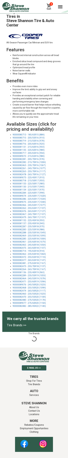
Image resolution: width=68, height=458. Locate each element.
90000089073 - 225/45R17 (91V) (29, 177)
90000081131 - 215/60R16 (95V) (29, 147)
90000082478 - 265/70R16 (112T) (29, 174)
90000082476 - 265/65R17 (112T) (29, 211)
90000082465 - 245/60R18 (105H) (29, 245)
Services (34, 395)
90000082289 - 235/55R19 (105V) (29, 275)
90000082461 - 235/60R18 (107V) (29, 242)
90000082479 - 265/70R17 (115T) (29, 217)
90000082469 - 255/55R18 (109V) (29, 235)
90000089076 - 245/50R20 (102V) (29, 284)
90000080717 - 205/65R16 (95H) (29, 153)
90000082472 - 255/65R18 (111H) (29, 257)
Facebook (24, 442)
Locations (34, 414)
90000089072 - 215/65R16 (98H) (29, 156)
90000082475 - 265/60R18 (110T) (29, 248)
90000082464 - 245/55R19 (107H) (29, 278)
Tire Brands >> (16, 325)
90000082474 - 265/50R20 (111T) (29, 291)
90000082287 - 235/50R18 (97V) (29, 226)
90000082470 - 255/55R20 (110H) (29, 297)
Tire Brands (34, 384)
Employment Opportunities (34, 428)
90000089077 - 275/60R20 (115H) (29, 303)
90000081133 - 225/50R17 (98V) (29, 183)
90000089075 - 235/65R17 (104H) (29, 202)
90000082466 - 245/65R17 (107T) (29, 205)
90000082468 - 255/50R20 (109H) (29, 287)
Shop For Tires (34, 380)
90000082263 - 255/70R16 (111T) (29, 171)
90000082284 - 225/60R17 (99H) (29, 193)
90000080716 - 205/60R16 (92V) (29, 144)
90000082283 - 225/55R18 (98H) (29, 229)
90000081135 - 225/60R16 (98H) (29, 150)
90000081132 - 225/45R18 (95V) (29, 220)
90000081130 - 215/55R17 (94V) (29, 186)
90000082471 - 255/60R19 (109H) (29, 281)
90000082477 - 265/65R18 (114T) (29, 260)
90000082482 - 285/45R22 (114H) (29, 306)
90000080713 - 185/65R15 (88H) (29, 134)
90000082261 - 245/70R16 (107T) (29, 168)
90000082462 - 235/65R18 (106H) (29, 254)
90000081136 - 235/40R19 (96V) (29, 272)
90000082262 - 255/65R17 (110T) (29, 208)
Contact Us (34, 410)
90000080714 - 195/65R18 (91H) (29, 251)
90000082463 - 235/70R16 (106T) (29, 165)
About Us (34, 407)
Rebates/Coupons (34, 424)
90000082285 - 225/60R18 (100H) (29, 238)
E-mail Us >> (34, 368)
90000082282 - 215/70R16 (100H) (29, 162)
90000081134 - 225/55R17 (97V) (29, 190)
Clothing (34, 431)
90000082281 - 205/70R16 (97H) (29, 159)
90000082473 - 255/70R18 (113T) (29, 266)
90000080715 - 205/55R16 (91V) (29, 137)
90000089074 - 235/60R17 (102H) (29, 196)
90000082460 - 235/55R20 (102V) (29, 294)
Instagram (43, 442)
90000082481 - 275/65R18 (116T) (29, 263)
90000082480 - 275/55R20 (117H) (29, 300)
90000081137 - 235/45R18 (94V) (29, 223)
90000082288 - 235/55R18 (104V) (29, 232)
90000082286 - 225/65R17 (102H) (29, 199)
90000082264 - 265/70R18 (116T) (29, 269)
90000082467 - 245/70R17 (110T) (29, 214)
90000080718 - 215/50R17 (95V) (29, 180)
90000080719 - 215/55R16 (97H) (29, 141)
